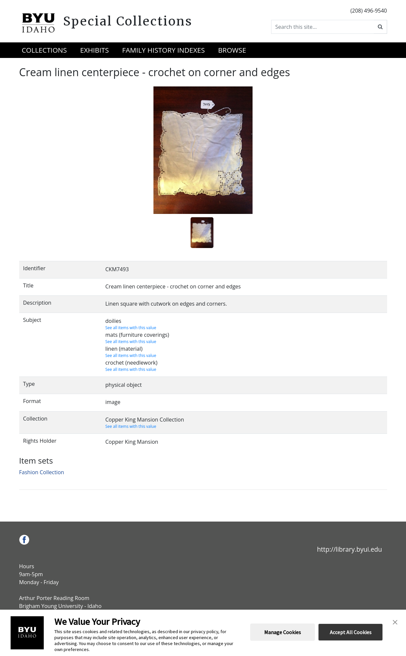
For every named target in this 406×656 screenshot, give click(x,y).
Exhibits (94, 50)
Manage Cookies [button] (282, 632)
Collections (44, 50)
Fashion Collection (41, 472)
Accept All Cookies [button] (351, 632)
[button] (395, 621)
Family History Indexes (163, 50)
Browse (232, 50)
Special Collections (128, 21)
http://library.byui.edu (349, 549)
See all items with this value (130, 327)
